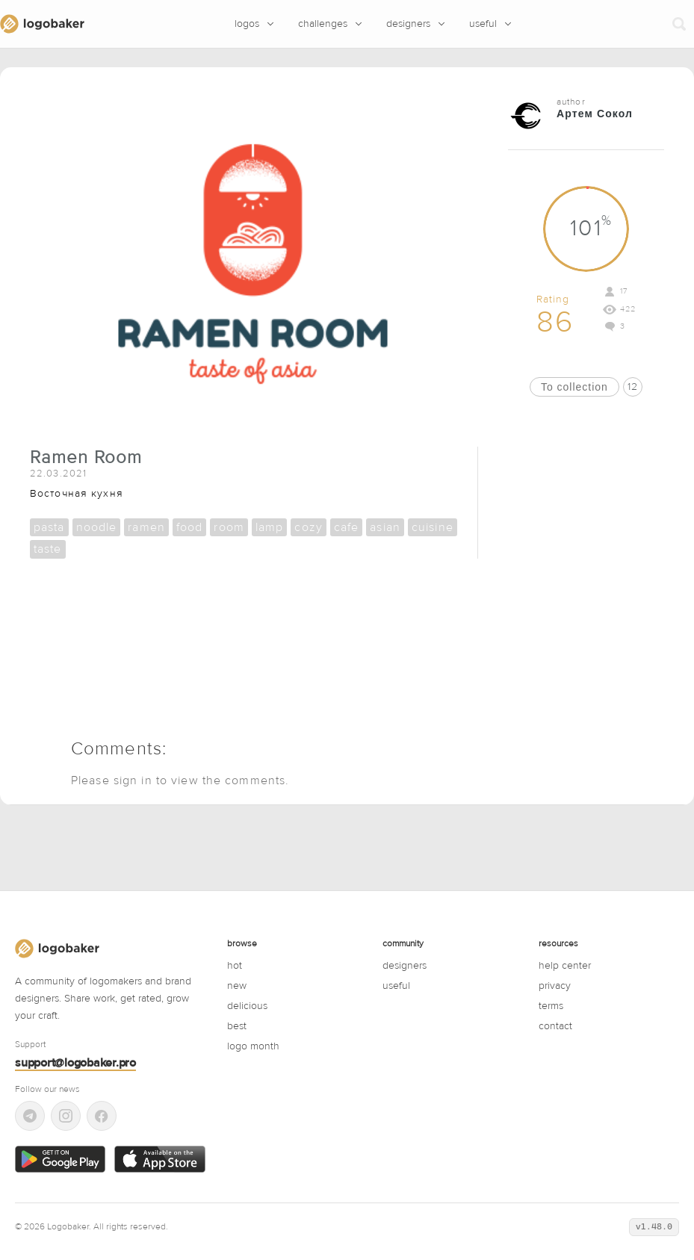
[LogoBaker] (42, 24)
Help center (565, 965)
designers (404, 965)
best (237, 1026)
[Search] (679, 24)
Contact (555, 1026)
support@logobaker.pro (75, 1063)
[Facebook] (102, 1116)
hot (234, 965)
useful (396, 986)
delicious (247, 1006)
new (237, 986)
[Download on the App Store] (159, 1159)
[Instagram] (66, 1116)
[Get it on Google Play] (60, 1159)
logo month (253, 1046)
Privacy (555, 986)
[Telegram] (30, 1116)
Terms (551, 1006)
